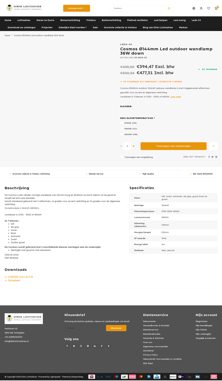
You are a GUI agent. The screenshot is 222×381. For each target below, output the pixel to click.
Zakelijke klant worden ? (73, 28)
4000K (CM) (131, 135)
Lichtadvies (23, 20)
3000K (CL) (130, 129)
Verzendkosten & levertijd (156, 326)
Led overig (180, 20)
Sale (95, 28)
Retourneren (149, 322)
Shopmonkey (77, 377)
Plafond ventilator (137, 20)
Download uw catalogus (21, 28)
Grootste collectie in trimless (120, 28)
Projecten (47, 28)
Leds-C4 (126, 45)
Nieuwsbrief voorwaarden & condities (162, 359)
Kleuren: (126, 107)
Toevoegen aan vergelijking (138, 157)
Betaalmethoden (151, 334)
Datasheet (12, 281)
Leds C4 (196, 20)
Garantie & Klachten (153, 338)
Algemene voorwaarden (155, 347)
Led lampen (160, 20)
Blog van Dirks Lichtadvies (158, 28)
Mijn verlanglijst (203, 334)
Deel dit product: (194, 157)
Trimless (91, 20)
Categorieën (76, 8)
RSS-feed (148, 363)
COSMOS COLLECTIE (19, 277)
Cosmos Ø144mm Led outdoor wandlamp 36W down (39, 36)
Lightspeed (55, 377)
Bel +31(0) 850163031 (201, 174)
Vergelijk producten (206, 338)
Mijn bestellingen (204, 326)
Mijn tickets (201, 330)
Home (8, 20)
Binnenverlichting (70, 20)
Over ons (147, 342)
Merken (183, 28)
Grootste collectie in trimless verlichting (29, 174)
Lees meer (175, 97)
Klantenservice (150, 330)
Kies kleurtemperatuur (137, 119)
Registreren (201, 322)
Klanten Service (94, 174)
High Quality (146, 174)
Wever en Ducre (45, 20)
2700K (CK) (130, 124)
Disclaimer (148, 351)
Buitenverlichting (111, 20)
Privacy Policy (150, 355)
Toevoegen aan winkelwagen (173, 146)
